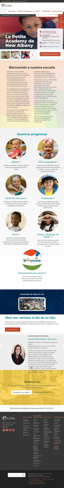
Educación (11, 11)
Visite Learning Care (33, 479)
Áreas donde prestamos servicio (37, 483)
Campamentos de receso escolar (37, 457)
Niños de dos (16, 198)
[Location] (47, 15)
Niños (48, 162)
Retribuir (56, 433)
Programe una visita (19, 1)
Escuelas (37, 11)
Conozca (12, 329)
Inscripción (47, 439)
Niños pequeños (36, 422)
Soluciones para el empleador (57, 430)
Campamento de (32, 273)
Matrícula (46, 437)
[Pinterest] (10, 430)
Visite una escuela (46, 425)
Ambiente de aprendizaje (26, 434)
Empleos (56, 423)
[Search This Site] (17, 475)
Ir (32, 15)
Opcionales (36, 463)
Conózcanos (46, 11)
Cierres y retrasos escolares (46, 446)
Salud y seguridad (46, 428)
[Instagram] (7, 430)
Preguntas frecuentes (57, 437)
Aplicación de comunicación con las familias (47, 433)
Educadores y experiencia (26, 424)
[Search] (57, 15)
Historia (56, 435)
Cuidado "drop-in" (35, 453)
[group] (5, 55)
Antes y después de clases (48, 235)
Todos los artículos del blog (56, 448)
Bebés (35, 419)
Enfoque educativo (26, 420)
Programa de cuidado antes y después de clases (36, 447)
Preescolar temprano (36, 429)
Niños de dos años (35, 425)
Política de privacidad (48, 479)
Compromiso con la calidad (26, 429)
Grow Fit (35, 465)
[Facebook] (4, 430)
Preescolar (36, 431)
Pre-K (34, 433)
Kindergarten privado (37, 441)
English (7, 427)
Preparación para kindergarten (37, 437)
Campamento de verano (37, 461)
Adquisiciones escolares (57, 425)
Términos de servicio (36, 480)
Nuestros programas (24, 11)
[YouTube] (13, 430)
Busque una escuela (46, 421)
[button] (31, 367)
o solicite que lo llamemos (42, 392)
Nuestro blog (57, 11)
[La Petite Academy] (6, 5)
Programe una (21, 392)
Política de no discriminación (36, 482)
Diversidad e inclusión (57, 420)
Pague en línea (9, 424)
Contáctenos (56, 40)
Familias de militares (47, 441)
